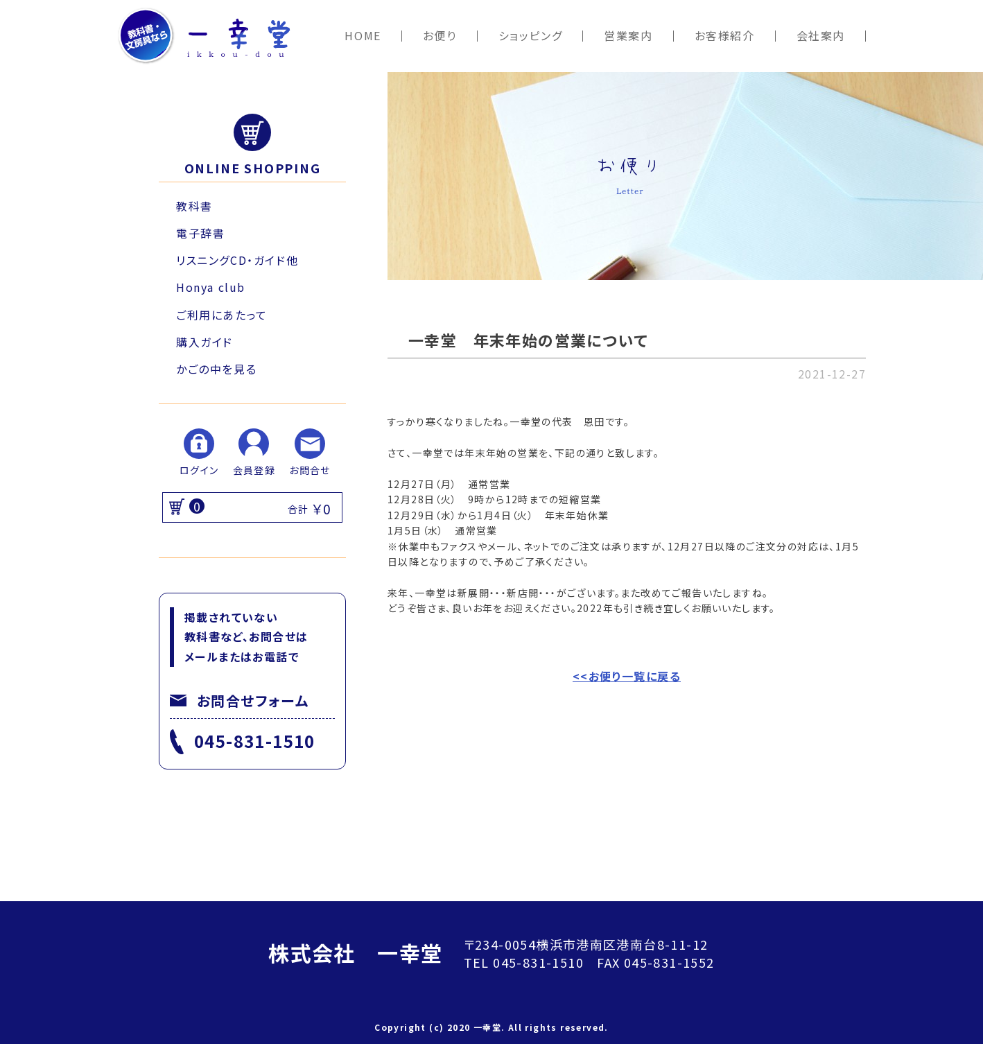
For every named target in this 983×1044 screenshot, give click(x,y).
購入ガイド (204, 341)
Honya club (210, 287)
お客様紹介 (725, 36)
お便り (440, 36)
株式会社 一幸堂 (355, 952)
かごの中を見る (216, 368)
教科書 (194, 206)
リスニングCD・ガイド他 (237, 260)
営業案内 (628, 36)
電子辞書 (200, 233)
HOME (363, 36)
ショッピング (530, 36)
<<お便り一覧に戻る (627, 676)
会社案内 (821, 36)
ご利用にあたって (222, 314)
